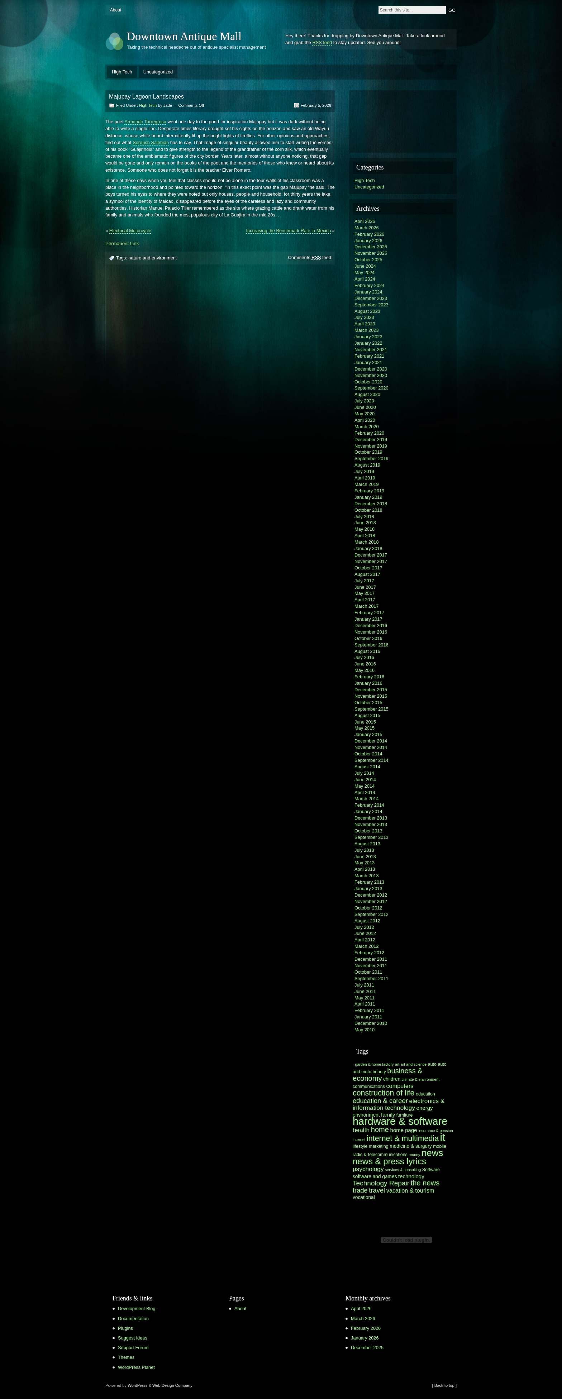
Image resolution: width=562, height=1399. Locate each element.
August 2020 (367, 394)
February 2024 (369, 285)
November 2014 (370, 747)
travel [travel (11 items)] (377, 1190)
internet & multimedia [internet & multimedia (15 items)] (403, 1138)
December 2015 (370, 689)
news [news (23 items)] (432, 1152)
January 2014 (368, 811)
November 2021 (370, 349)
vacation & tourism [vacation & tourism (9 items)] (410, 1190)
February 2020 (369, 433)
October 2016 (368, 638)
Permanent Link (122, 243)
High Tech (122, 72)
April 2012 (364, 939)
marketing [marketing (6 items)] (379, 1146)
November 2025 (370, 253)
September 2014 (371, 760)
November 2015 (370, 696)
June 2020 (365, 407)
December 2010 (370, 1023)
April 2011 (364, 1004)
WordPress (137, 1385)
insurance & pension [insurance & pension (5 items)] (435, 1130)
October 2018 (368, 510)
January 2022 (368, 343)
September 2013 (371, 837)
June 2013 (365, 856)
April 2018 (364, 535)
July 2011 (364, 985)
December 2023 (370, 298)
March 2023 (366, 330)
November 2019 (370, 446)
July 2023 (364, 317)
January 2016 (368, 683)
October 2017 (368, 567)
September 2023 (371, 304)
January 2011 (368, 1017)
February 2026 (369, 234)
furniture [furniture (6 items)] (404, 1115)
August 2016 (367, 651)
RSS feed (322, 42)
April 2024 (364, 279)
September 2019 (371, 458)
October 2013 (368, 831)
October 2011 (368, 972)
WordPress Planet (136, 1367)
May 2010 (364, 1029)
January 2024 (368, 292)
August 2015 (367, 715)
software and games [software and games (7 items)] (375, 1176)
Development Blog (137, 1308)
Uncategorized (158, 72)
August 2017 (367, 574)
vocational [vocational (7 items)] (364, 1197)
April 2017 (364, 599)
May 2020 (364, 413)
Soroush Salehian (151, 142)
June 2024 (365, 266)
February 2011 (369, 1010)
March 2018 (366, 542)
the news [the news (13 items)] (425, 1183)
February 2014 (369, 805)
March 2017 (366, 606)
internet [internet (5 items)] (359, 1139)
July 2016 (364, 657)
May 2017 (364, 593)
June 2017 (365, 587)
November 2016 (370, 632)
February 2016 (369, 676)
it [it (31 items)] (443, 1137)
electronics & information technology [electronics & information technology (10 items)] (398, 1104)
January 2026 (368, 240)
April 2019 (364, 478)
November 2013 (370, 824)
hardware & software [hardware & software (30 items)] (400, 1121)
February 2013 (369, 882)
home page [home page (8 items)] (403, 1130)
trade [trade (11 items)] (360, 1190)
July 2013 (364, 850)
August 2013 (367, 843)
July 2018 (364, 516)
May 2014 (364, 786)
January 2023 (368, 336)
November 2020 (370, 375)
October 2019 (368, 452)
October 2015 (368, 702)
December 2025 (370, 246)
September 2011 (371, 978)
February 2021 (369, 356)
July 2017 (364, 580)
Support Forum (133, 1347)
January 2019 (368, 497)
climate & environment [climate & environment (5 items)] (420, 1079)
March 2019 (366, 484)
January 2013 (368, 888)
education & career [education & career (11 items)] (380, 1100)
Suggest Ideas (132, 1338)
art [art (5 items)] (397, 1064)
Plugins (125, 1328)
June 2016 (365, 664)
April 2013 (364, 869)
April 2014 (364, 792)
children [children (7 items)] (391, 1079)
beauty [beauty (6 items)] (379, 1071)
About (115, 10)
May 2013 (364, 862)
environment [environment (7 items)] (366, 1115)
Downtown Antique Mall (184, 36)
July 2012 (364, 927)
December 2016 (370, 625)
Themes (126, 1357)
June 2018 (365, 522)
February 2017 (369, 612)
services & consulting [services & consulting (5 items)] (403, 1170)
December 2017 (370, 555)
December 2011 (370, 959)
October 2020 (368, 382)
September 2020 (371, 388)
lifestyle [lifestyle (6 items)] (360, 1146)
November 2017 (370, 561)
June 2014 (365, 779)
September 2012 (371, 914)
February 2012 (369, 952)
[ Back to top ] (444, 1385)
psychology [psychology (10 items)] (368, 1169)
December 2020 (370, 369)
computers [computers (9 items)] (399, 1086)
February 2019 (369, 490)
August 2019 (367, 465)
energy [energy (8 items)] (424, 1108)
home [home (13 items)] (380, 1129)
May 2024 (364, 272)
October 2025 (368, 259)
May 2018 (364, 529)
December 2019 (370, 439)
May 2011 (364, 998)
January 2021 (368, 362)
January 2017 (368, 619)
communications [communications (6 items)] (369, 1086)
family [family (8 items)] (388, 1115)
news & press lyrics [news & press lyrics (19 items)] (389, 1161)
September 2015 (371, 709)
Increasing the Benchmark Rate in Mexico (288, 230)
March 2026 (366, 227)
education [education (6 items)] (425, 1094)
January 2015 (368, 734)
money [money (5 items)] (414, 1154)
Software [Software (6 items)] (431, 1169)
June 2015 (365, 722)
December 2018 (370, 503)
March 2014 (366, 798)
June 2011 (365, 991)
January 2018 (368, 548)
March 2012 (366, 946)
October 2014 (368, 753)
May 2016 (364, 670)
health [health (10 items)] (361, 1129)
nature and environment (152, 258)
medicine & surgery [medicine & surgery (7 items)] (411, 1146)
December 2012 (370, 895)
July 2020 (364, 401)
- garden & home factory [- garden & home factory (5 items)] (373, 1064)
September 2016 (371, 645)
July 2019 (364, 471)
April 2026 (364, 221)
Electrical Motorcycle (130, 230)
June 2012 (365, 933)
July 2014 (364, 773)
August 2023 (367, 311)
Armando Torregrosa (145, 121)
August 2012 (367, 920)
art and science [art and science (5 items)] (414, 1064)
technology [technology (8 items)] (411, 1176)
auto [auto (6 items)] (432, 1064)
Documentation (133, 1318)
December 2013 (370, 818)
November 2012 (370, 901)
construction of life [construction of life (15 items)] (383, 1093)
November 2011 (370, 965)
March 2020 (366, 426)
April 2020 (364, 420)
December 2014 (370, 741)
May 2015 (364, 728)
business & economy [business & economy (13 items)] (388, 1074)
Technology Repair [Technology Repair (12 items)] (381, 1183)
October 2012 (368, 908)
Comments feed (309, 257)
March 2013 (366, 875)
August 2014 (367, 766)
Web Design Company (172, 1385)
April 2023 (364, 323)
